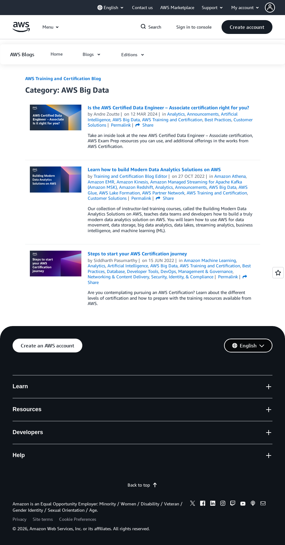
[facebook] (202, 504)
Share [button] (144, 125)
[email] (263, 504)
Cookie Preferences (77, 519)
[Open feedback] (278, 272)
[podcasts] (252, 504)
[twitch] (232, 504)
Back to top (142, 485)
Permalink (121, 125)
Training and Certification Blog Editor (130, 176)
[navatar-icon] (270, 8)
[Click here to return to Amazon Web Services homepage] (21, 30)
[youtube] (242, 504)
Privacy (19, 519)
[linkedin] (212, 504)
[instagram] (222, 504)
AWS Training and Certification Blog (63, 78)
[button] (275, 7)
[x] (192, 504)
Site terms (43, 519)
